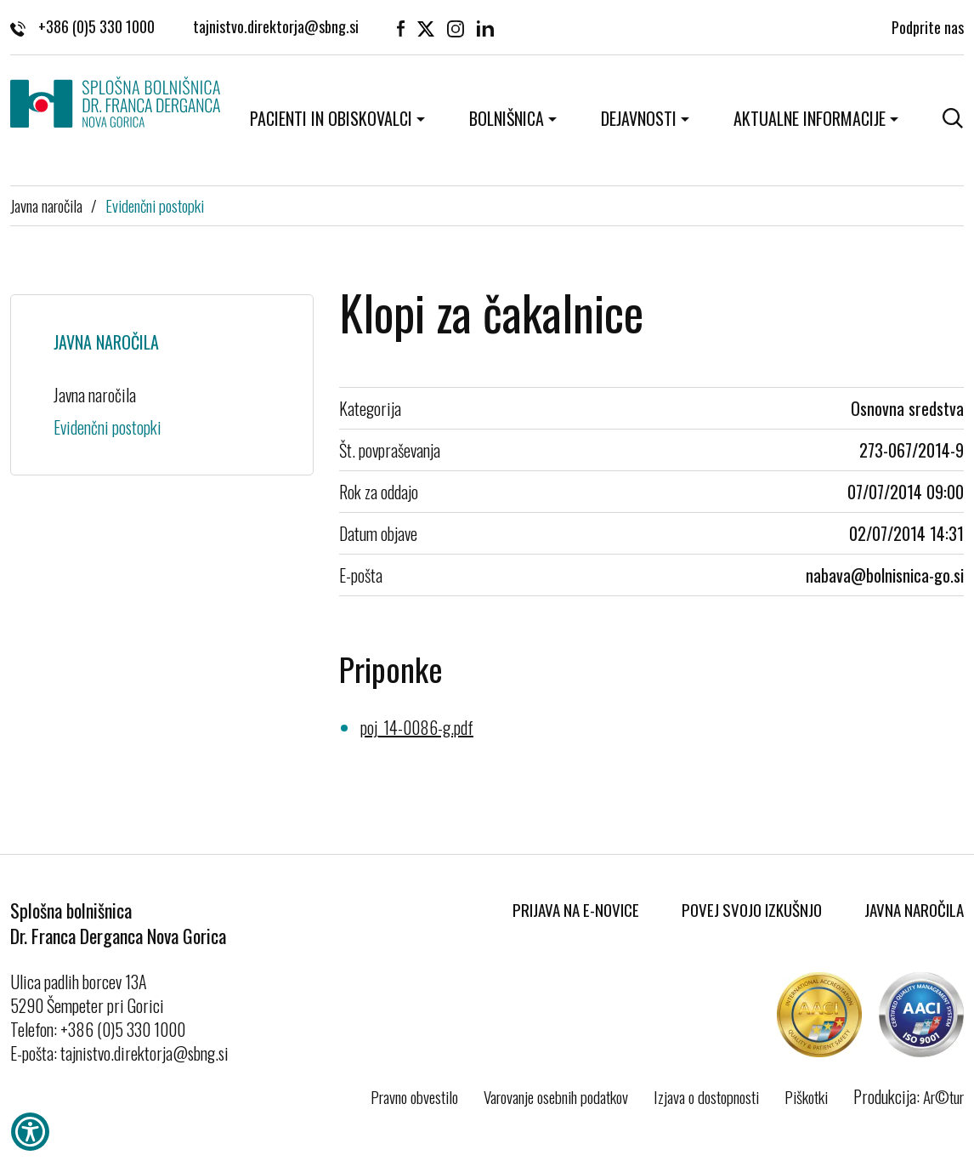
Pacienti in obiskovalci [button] (331, 118)
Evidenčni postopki (154, 205)
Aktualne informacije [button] (809, 118)
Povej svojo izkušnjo (752, 909)
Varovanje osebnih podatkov (556, 1096)
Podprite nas (928, 25)
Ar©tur (943, 1096)
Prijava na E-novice (575, 909)
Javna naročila (46, 205)
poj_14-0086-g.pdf (416, 727)
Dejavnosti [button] (639, 118)
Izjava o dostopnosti (706, 1096)
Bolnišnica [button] (506, 118)
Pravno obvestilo (414, 1096)
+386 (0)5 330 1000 (82, 26)
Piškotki (806, 1096)
